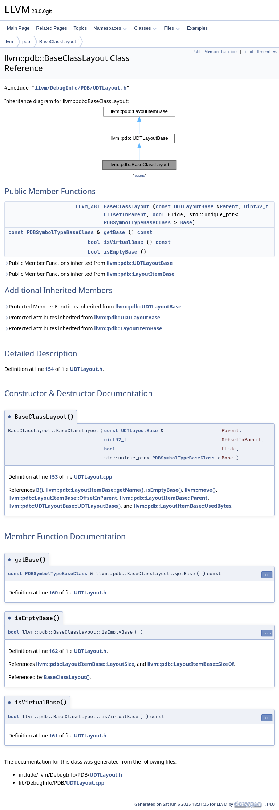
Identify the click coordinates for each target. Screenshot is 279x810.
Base (186, 222)
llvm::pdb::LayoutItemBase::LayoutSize (85, 663)
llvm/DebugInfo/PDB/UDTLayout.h (80, 88)
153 (53, 476)
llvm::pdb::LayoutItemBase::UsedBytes (182, 505)
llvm (9, 41)
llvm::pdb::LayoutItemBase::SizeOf (190, 663)
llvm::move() (200, 489)
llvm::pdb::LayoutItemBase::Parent (163, 497)
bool (159, 214)
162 (53, 650)
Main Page (18, 28)
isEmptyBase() (164, 489)
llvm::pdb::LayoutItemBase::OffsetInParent (62, 497)
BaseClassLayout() (66, 677)
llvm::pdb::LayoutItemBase (140, 273)
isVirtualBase (123, 242)
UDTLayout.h (86, 368)
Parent (229, 206)
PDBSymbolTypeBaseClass (137, 222)
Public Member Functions (215, 51)
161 (53, 735)
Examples (197, 28)
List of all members (260, 51)
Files (171, 28)
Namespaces (109, 28)
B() (39, 489)
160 (53, 592)
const (163, 206)
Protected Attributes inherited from (82, 317)
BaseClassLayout (57, 41)
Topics (80, 28)
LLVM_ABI (88, 206)
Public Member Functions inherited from (88, 262)
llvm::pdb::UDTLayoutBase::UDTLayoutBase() (64, 505)
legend (139, 175)
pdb (26, 41)
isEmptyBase (120, 252)
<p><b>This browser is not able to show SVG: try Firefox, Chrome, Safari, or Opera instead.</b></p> (139, 138)
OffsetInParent (125, 214)
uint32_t (256, 206)
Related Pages (51, 28)
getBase (114, 232)
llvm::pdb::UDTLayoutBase (139, 262)
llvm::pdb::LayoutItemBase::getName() (94, 489)
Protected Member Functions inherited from (92, 306)
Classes (145, 28)
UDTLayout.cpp (93, 476)
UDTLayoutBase (194, 206)
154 (49, 368)
